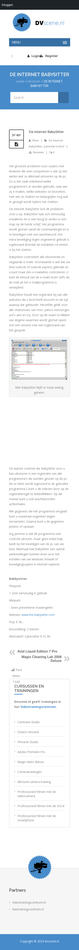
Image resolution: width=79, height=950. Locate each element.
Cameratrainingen (29, 772)
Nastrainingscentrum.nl (28, 909)
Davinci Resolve (28, 732)
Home (20, 81)
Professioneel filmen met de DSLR (40, 806)
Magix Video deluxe (30, 762)
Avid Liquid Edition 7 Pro (37, 651)
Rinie (35, 140)
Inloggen (7, 5)
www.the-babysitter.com (38, 614)
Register (49, 56)
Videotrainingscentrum (38, 706)
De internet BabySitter (46, 132)
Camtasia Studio (28, 722)
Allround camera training (34, 782)
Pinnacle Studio (27, 742)
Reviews (34, 81)
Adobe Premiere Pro (31, 752)
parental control (55, 146)
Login (33, 56)
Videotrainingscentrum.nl (29, 902)
